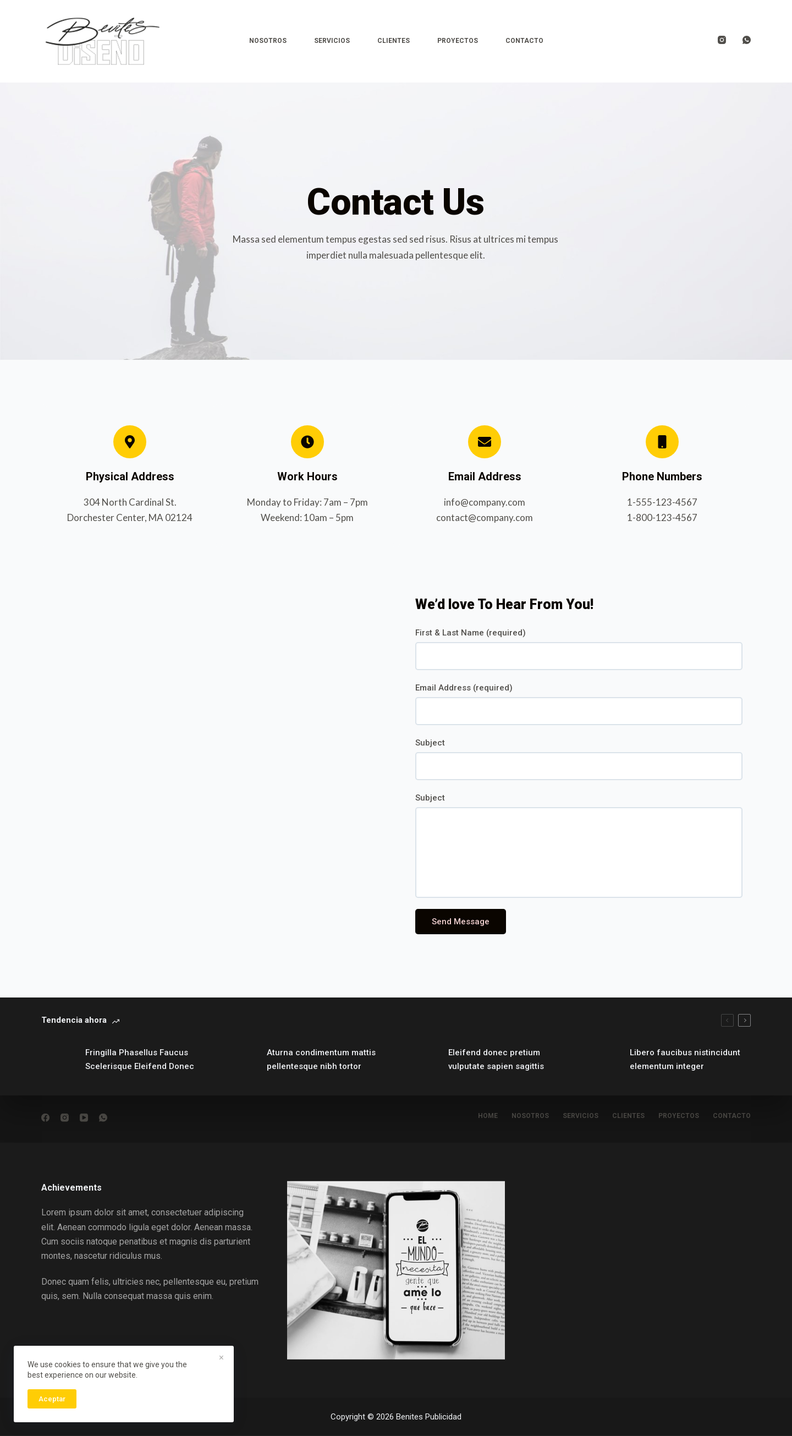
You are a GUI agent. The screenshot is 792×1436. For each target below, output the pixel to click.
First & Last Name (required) (470, 633)
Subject (430, 743)
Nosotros (268, 41)
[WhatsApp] (747, 40)
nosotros (530, 1116)
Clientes (393, 41)
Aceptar (51, 1399)
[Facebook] (45, 1118)
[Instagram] (722, 40)
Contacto (524, 41)
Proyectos (457, 41)
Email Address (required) (464, 688)
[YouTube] (84, 1118)
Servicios (332, 41)
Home (488, 1116)
